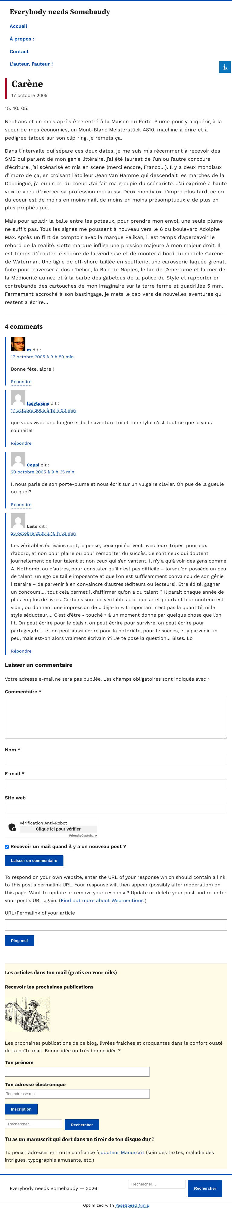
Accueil (18, 26)
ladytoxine (38, 403)
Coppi (33, 465)
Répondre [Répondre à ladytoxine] (21, 443)
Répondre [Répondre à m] (21, 381)
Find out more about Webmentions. (103, 908)
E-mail (14, 781)
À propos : (22, 39)
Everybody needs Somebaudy (60, 12)
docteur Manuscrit (122, 1160)
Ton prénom (19, 1069)
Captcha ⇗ (83, 842)
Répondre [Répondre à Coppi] (21, 504)
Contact (19, 51)
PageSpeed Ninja (132, 1212)
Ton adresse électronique (35, 1092)
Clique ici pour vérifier (58, 836)
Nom (12, 757)
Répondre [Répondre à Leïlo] (21, 651)
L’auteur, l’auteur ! (31, 64)
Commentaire (23, 692)
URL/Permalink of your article (40, 920)
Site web (15, 805)
